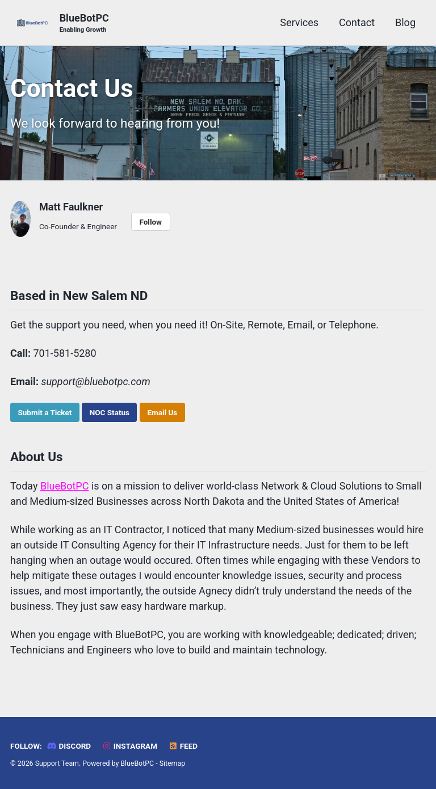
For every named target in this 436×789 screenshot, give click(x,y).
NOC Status (109, 412)
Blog (405, 22)
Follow (150, 221)
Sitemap (172, 763)
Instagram (129, 745)
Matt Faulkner (71, 207)
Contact (357, 22)
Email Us (162, 412)
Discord (69, 745)
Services (299, 22)
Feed (183, 745)
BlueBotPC (84, 23)
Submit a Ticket (45, 412)
